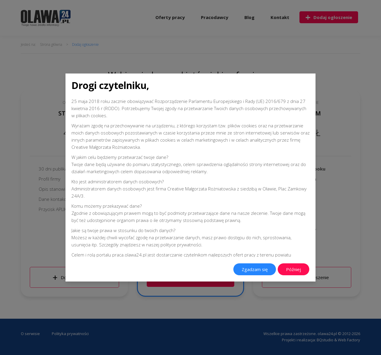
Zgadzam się (255, 269)
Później (293, 269)
